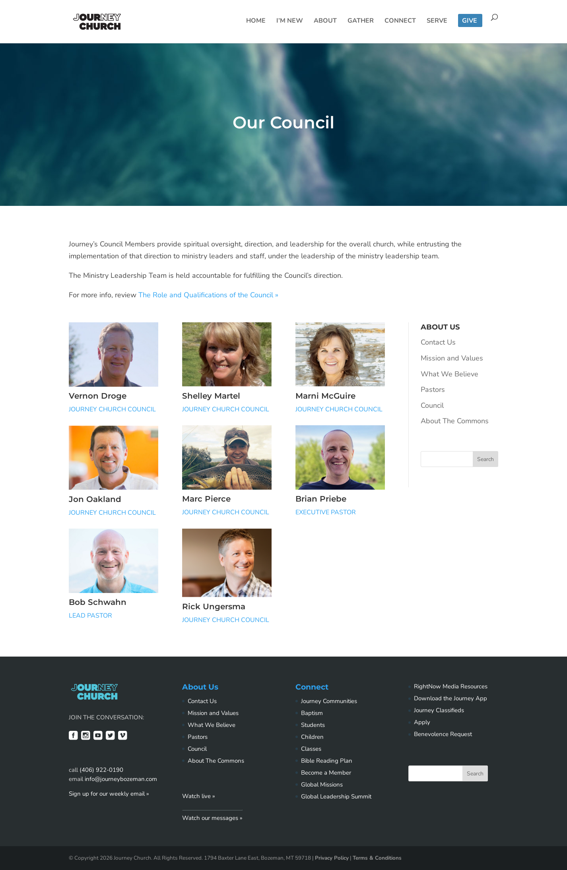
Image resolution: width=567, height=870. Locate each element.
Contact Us (438, 342)
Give (469, 21)
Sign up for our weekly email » (109, 794)
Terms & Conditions (377, 858)
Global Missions (322, 785)
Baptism (312, 713)
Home (256, 21)
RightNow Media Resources (450, 686)
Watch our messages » (212, 818)
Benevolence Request (443, 734)
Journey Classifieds (439, 710)
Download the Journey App (450, 698)
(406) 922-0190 (101, 770)
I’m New (289, 21)
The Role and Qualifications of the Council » (208, 295)
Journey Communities (329, 701)
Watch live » (198, 796)
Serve (437, 21)
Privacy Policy (332, 858)
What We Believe (449, 374)
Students (313, 725)
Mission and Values (452, 358)
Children (312, 737)
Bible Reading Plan (326, 761)
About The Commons (455, 421)
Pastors (433, 389)
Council (432, 405)
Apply (422, 722)
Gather (361, 21)
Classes (311, 749)
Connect (400, 21)
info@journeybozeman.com (121, 779)
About (325, 21)
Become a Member (326, 773)
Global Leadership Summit (336, 796)
